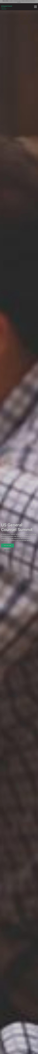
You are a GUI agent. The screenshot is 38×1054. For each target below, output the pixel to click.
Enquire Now (7, 545)
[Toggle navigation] (35, 7)
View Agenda (7, 549)
